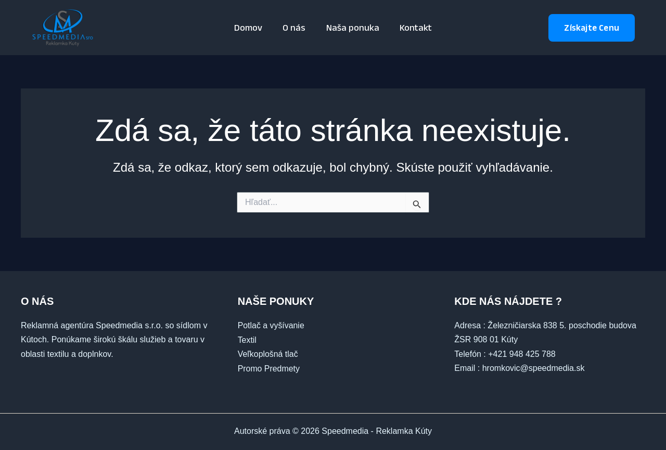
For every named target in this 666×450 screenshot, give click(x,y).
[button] (591, 28)
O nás (295, 27)
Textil (247, 339)
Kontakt (413, 27)
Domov (251, 27)
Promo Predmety (269, 368)
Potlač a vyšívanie (271, 325)
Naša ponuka (351, 27)
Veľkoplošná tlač (268, 354)
